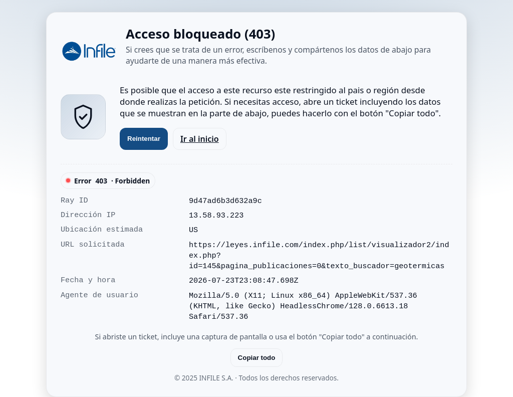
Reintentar (143, 138)
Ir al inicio (199, 138)
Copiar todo (257, 357)
